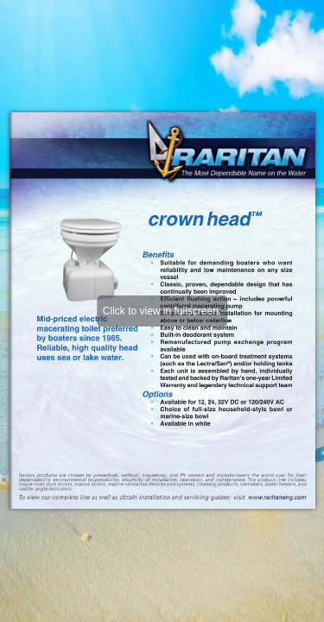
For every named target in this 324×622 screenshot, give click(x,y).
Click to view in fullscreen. (162, 311)
